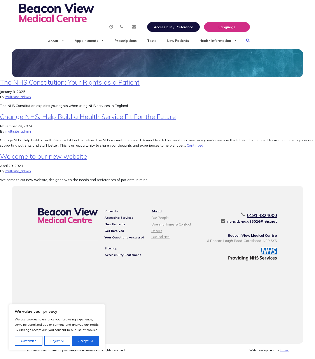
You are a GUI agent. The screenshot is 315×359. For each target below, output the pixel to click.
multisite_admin (18, 98)
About (80, 22)
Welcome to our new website (43, 158)
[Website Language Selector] (273, 8)
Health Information (262, 22)
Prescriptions (158, 22)
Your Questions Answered (122, 239)
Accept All (85, 341)
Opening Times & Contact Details (171, 226)
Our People (159, 219)
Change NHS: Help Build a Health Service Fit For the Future (88, 118)
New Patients (218, 22)
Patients (109, 213)
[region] (57, 327)
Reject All (57, 341)
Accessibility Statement (121, 256)
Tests (188, 22)
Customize (28, 341)
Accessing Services (117, 219)
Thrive (284, 352)
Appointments (117, 22)
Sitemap (109, 250)
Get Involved (112, 232)
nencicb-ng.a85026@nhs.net (256, 223)
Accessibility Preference (219, 8)
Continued (195, 147)
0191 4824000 (266, 217)
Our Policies (160, 238)
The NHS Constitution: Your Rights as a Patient (70, 84)
